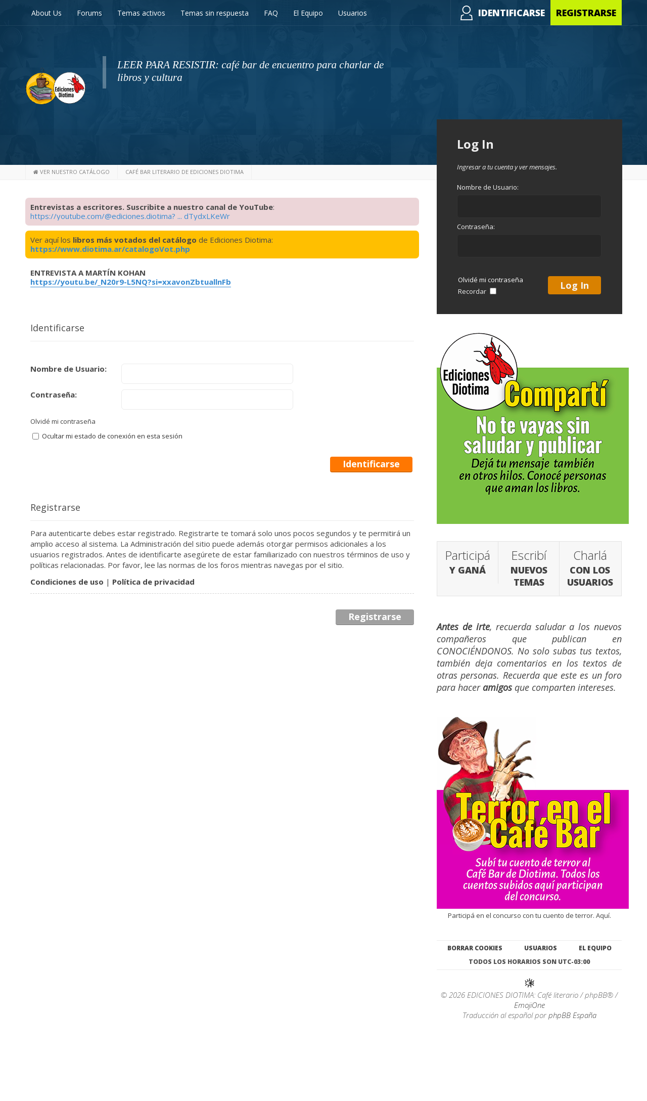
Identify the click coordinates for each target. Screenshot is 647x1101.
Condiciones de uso (67, 582)
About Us (46, 13)
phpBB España (572, 1015)
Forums (89, 13)
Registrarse (586, 13)
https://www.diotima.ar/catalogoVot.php (110, 249)
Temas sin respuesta (214, 13)
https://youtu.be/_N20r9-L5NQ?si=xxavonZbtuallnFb (130, 282)
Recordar (477, 291)
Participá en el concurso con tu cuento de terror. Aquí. (533, 911)
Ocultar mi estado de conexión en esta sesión (107, 436)
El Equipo (308, 13)
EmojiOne (529, 1005)
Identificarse (511, 13)
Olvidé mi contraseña (63, 421)
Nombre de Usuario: (68, 369)
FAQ (271, 13)
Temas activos (141, 13)
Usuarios (352, 13)
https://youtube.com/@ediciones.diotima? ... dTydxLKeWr (130, 216)
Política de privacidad (153, 582)
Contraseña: (53, 394)
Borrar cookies (474, 948)
